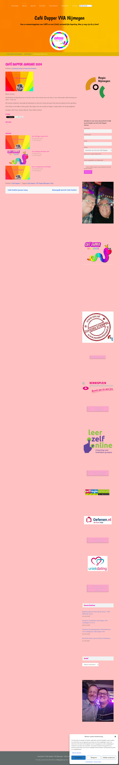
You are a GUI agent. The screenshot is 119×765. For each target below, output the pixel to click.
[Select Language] (85, 6)
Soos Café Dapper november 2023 (40, 136)
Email (85, 141)
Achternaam (87, 134)
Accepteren (78, 757)
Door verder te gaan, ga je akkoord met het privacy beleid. (97, 167)
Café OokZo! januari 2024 (18, 190)
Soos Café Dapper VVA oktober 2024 (40, 151)
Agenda (33, 6)
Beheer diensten (76, 752)
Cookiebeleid (89, 761)
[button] (115, 736)
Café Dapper (27, 54)
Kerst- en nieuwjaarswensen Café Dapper (41, 166)
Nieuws (24, 6)
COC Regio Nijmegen (43, 183)
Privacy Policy (97, 761)
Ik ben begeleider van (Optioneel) (93, 160)
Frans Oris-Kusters (30, 68)
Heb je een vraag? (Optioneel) (92, 154)
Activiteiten (65, 6)
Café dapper (31, 183)
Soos (51, 183)
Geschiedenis (53, 6)
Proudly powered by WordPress (46, 760)
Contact (74, 6)
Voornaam (87, 128)
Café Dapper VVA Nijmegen (59, 17)
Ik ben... (86, 147)
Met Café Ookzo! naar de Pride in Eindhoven (96, 638)
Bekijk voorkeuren (109, 757)
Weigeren (94, 757)
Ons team (42, 6)
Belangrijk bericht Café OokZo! (64, 190)
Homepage (14, 6)
